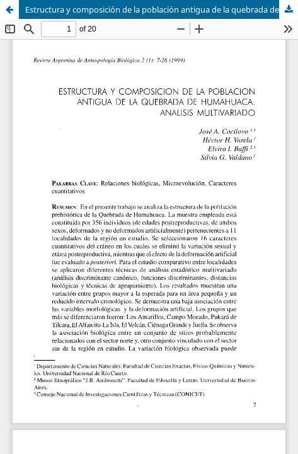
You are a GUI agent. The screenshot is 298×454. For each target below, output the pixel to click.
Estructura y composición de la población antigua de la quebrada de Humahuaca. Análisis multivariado (161, 9)
